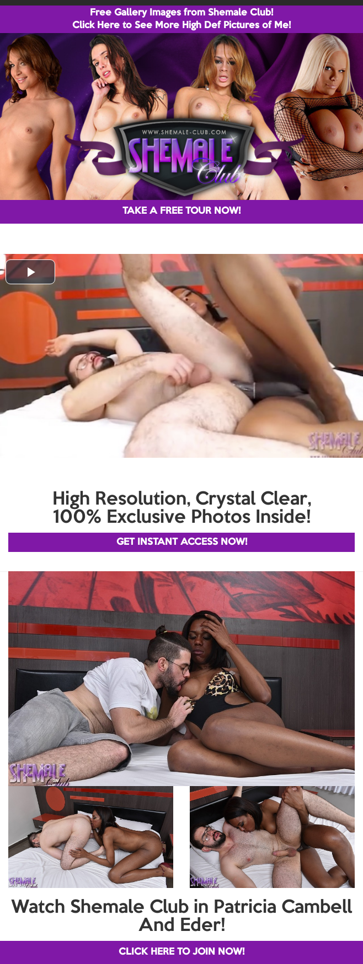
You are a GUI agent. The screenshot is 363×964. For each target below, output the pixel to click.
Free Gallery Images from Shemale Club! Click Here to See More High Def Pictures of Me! (181, 19)
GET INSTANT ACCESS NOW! (181, 542)
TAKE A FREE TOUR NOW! (181, 211)
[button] (30, 271)
